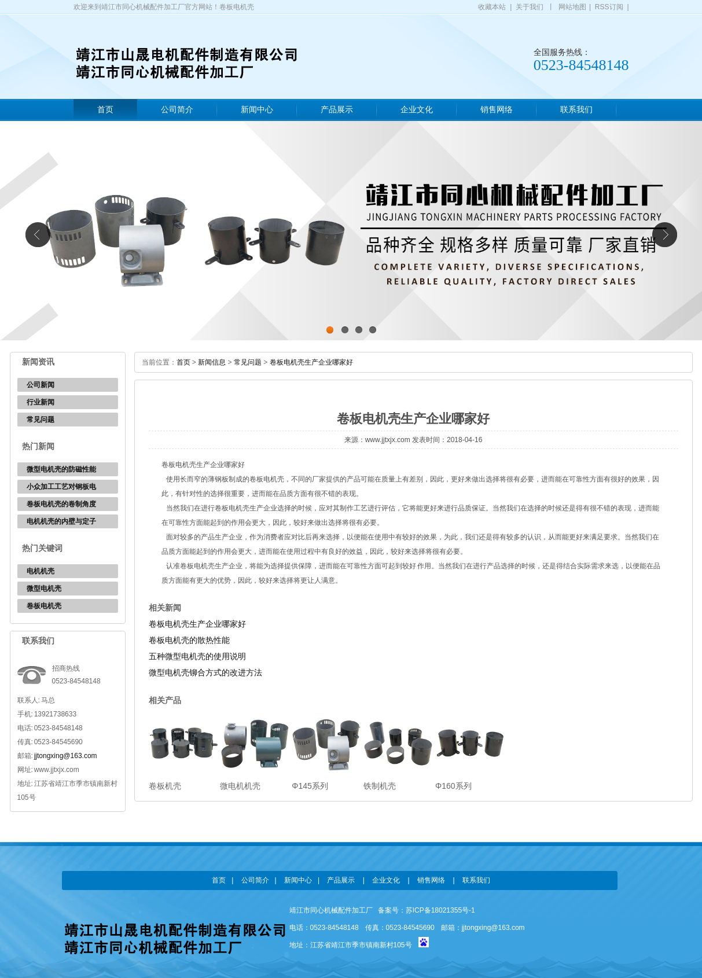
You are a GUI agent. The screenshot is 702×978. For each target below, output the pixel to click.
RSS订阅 (609, 7)
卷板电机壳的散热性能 (189, 640)
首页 (105, 109)
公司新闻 (40, 385)
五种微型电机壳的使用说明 (197, 656)
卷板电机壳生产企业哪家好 (311, 362)
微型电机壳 (44, 588)
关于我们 (529, 7)
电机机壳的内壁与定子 (61, 521)
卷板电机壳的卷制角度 (61, 504)
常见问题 (40, 420)
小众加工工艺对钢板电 (61, 487)
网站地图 (572, 7)
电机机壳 (40, 571)
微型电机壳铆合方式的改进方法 (205, 672)
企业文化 (416, 109)
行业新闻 (40, 402)
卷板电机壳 (44, 606)
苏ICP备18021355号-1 (440, 910)
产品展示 (337, 109)
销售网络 (496, 109)
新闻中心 (257, 109)
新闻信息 (212, 362)
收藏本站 (492, 7)
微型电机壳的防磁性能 (61, 469)
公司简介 (177, 109)
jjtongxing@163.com (65, 756)
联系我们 (576, 109)
